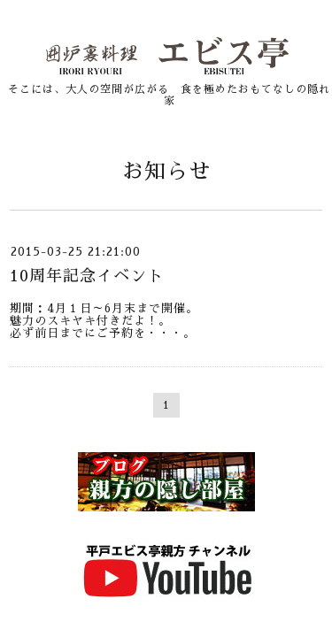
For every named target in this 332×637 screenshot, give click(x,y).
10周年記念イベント (87, 276)
